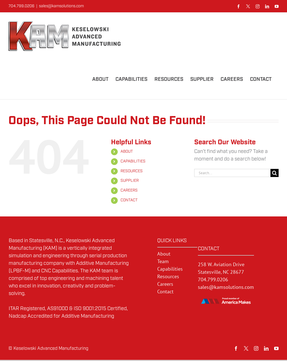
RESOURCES (132, 171)
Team (163, 261)
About (163, 254)
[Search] (274, 173)
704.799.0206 (213, 279)
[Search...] (232, 173)
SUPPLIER (130, 180)
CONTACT (129, 200)
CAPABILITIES (133, 161)
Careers (165, 284)
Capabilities (170, 269)
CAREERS (129, 190)
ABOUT (127, 151)
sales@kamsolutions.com (61, 6)
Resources (168, 276)
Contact (165, 291)
